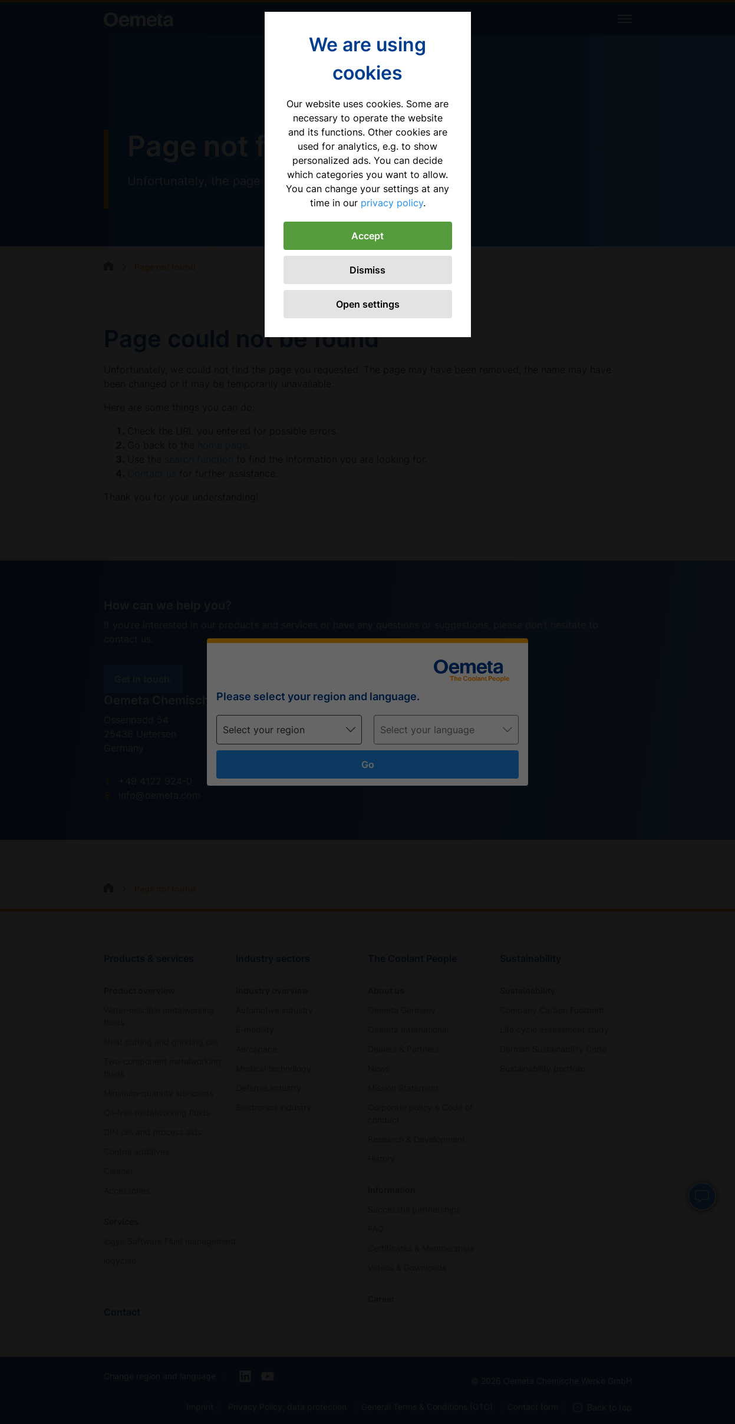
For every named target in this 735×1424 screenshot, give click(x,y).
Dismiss (367, 270)
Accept (367, 236)
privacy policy (392, 203)
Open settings (368, 304)
